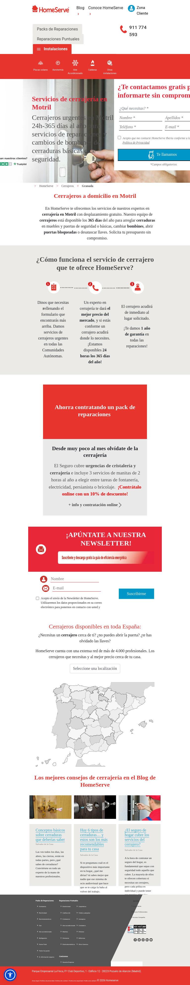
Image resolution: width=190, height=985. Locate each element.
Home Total (42, 944)
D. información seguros (45, 957)
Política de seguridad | (76, 981)
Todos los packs (43, 951)
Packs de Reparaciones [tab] (57, 29)
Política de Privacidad (135, 142)
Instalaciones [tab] (56, 49)
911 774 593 (137, 31)
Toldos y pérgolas (83, 913)
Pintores (80, 932)
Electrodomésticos (44, 919)
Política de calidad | (90, 981)
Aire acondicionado (44, 932)
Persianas (64, 938)
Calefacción (65, 913)
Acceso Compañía (138, 917)
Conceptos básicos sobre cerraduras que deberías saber (50, 835)
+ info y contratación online (95, 504)
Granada (87, 186)
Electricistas (65, 906)
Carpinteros (81, 906)
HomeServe (46, 186)
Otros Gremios (82, 944)
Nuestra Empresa (67, 962)
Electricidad (42, 913)
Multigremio (42, 938)
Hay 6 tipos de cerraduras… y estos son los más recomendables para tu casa (94, 839)
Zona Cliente (136, 906)
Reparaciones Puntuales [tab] (58, 39)
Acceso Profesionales (139, 912)
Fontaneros (65, 919)
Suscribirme (136, 594)
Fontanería (41, 906)
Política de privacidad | (47, 981)
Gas (39, 925)
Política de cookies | (62, 981)
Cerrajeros (67, 186)
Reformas (80, 938)
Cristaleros (81, 925)
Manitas (64, 932)
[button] (10, 975)
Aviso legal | (36, 981)
